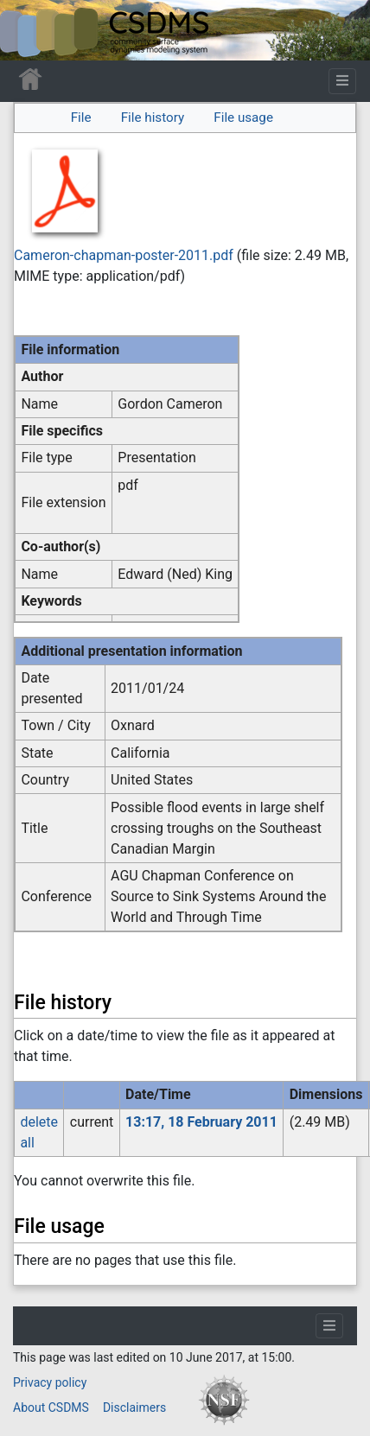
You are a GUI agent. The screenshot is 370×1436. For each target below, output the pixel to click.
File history (152, 117)
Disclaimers (134, 1407)
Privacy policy (49, 1382)
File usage (243, 117)
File (81, 117)
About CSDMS (51, 1407)
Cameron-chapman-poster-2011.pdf (123, 255)
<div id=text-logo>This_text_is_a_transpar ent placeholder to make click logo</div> (27, 30)
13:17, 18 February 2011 (201, 1122)
